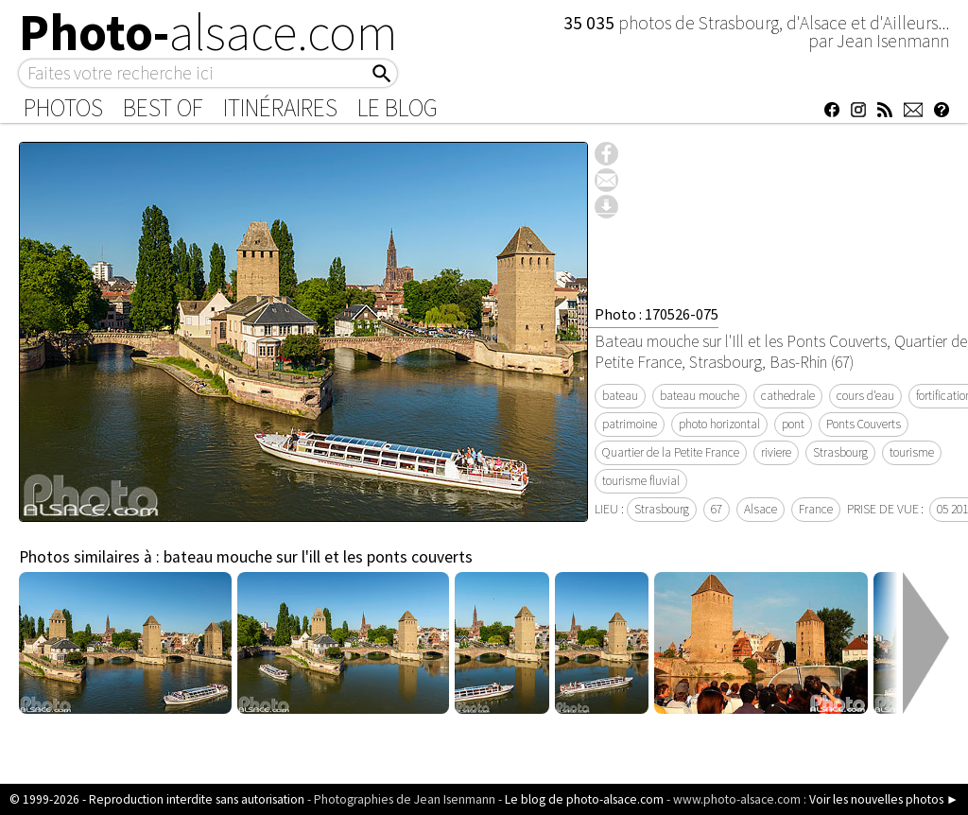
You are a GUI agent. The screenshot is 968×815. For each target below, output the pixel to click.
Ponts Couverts (863, 424)
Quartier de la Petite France (670, 452)
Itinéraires (280, 108)
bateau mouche (699, 396)
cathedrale (788, 396)
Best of (163, 108)
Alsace (760, 509)
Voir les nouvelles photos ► (884, 799)
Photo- (208, 32)
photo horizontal (719, 424)
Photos (63, 108)
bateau (620, 396)
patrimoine (629, 424)
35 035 (590, 22)
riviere (776, 452)
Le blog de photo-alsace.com (584, 799)
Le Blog (397, 108)
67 (716, 509)
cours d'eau (865, 396)
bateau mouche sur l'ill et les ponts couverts (318, 556)
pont (793, 424)
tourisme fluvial (641, 481)
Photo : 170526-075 (656, 313)
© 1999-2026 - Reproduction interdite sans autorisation (156, 799)
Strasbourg (840, 452)
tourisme (912, 452)
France (816, 509)
